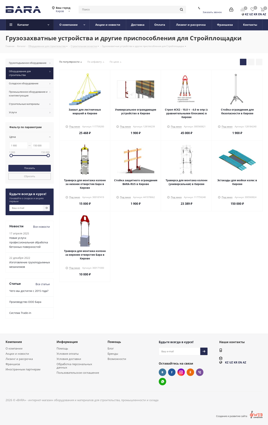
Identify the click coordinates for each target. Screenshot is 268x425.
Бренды (113, 353)
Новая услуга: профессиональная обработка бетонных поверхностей (28, 242)
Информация (67, 342)
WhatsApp (162, 381)
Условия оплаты (68, 353)
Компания (14, 342)
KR (255, 14)
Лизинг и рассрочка (19, 359)
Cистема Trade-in (20, 313)
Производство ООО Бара (25, 302)
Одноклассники (190, 372)
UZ (251, 14)
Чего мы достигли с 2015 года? (28, 291)
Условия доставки (69, 359)
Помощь (62, 348)
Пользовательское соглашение (78, 372)
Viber (199, 372)
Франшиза (13, 364)
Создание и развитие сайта (231, 416)
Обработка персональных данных (74, 365)
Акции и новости (17, 353)
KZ (246, 14)
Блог (111, 348)
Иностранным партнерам (23, 369)
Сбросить (29, 176)
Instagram (181, 372)
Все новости (41, 226)
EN (260, 14)
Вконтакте (162, 372)
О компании (14, 348)
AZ (264, 14)
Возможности (117, 359)
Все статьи (43, 284)
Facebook (172, 372)
